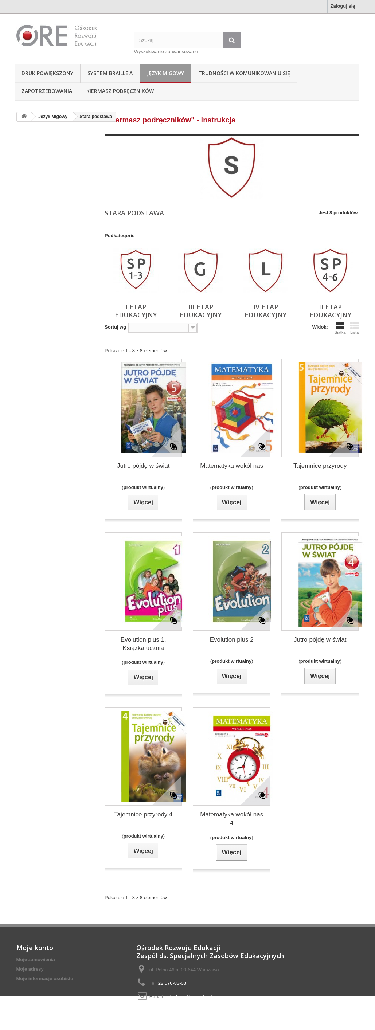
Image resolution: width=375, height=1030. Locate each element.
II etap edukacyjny (330, 310)
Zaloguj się (343, 6)
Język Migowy (165, 73)
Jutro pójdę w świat (143, 465)
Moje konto (34, 947)
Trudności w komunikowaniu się (244, 73)
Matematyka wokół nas (231, 465)
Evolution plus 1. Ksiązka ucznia (143, 643)
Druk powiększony (47, 73)
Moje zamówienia (35, 959)
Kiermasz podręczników (120, 90)
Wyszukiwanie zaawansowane (166, 51)
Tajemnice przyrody (320, 465)
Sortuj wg (115, 327)
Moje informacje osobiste (44, 978)
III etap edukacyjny (201, 310)
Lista (354, 327)
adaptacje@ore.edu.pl (188, 996)
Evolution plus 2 (232, 639)
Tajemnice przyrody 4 (143, 814)
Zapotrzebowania (47, 90)
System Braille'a (110, 73)
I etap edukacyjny (136, 310)
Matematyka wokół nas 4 (231, 818)
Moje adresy (30, 969)
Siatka (340, 327)
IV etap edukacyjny (265, 310)
